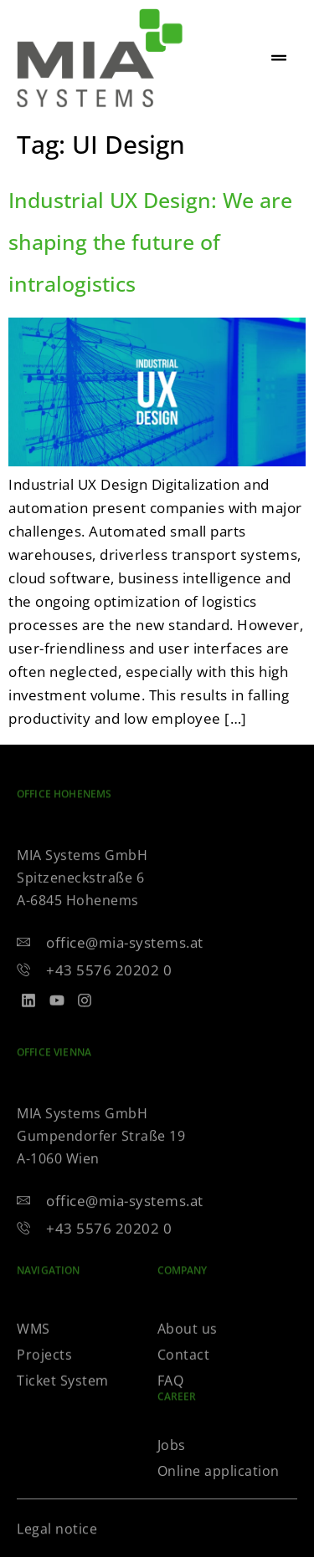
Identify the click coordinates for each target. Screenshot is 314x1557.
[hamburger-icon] (278, 58)
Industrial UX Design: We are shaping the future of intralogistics (150, 242)
